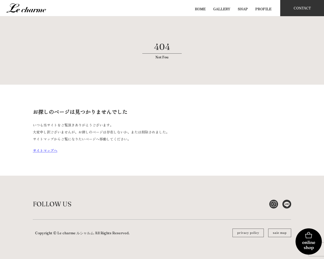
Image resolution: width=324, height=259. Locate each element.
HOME (200, 8)
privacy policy (248, 232)
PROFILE (263, 8)
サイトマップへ (45, 150)
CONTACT (302, 8)
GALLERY (221, 8)
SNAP (243, 8)
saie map (280, 232)
